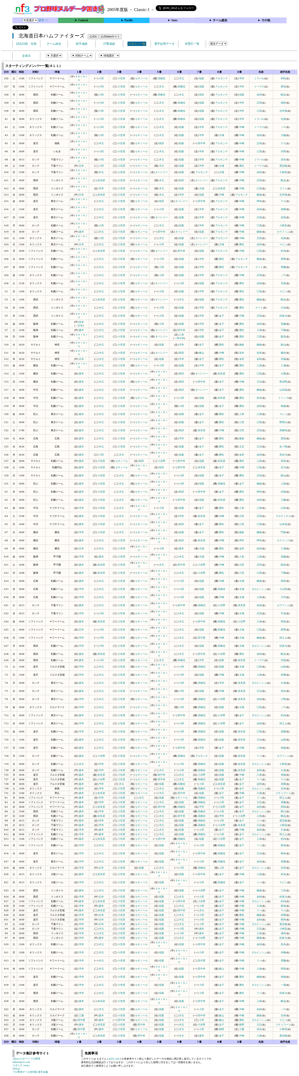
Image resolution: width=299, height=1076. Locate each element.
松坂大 (283, 315)
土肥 (283, 373)
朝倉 (283, 406)
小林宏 (283, 172)
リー (259, 755)
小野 (283, 699)
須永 (259, 1029)
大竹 (283, 597)
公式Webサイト (110, 36)
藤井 (283, 352)
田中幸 (201, 143)
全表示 (26, 55)
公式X (93, 36)
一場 (283, 984)
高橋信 (161, 78)
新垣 (283, 86)
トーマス (259, 86)
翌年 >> (43, 20)
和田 (283, 78)
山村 (283, 666)
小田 (101, 78)
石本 (81, 165)
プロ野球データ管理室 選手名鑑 (30, 1072)
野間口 (283, 422)
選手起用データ (164, 43)
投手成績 (81, 43)
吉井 (283, 788)
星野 (283, 259)
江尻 (259, 110)
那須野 (283, 381)
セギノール (141, 78)
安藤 (283, 323)
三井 (283, 890)
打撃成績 (109, 43)
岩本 (81, 322)
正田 (259, 102)
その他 (265, 20)
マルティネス (283, 516)
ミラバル (259, 78)
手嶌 (283, 613)
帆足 (283, 94)
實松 (241, 165)
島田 (201, 94)
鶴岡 (241, 1024)
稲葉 (201, 78)
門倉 (283, 532)
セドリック (283, 540)
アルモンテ (221, 78)
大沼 (283, 307)
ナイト (259, 267)
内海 (283, 491)
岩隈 (283, 209)
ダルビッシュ (259, 589)
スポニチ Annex (21, 1065)
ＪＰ (283, 127)
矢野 (283, 151)
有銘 (283, 747)
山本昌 (283, 389)
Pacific (129, 20)
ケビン (283, 244)
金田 (283, 217)
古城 (221, 135)
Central (83, 20)
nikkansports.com (21, 1062)
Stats (174, 20)
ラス (283, 143)
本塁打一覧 (192, 43)
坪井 (241, 78)
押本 (259, 201)
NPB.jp (16, 1068)
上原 (283, 483)
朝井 (283, 853)
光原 (283, 119)
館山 (283, 344)
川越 (283, 135)
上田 (221, 867)
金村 (259, 94)
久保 (283, 682)
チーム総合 (220, 20)
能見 (283, 336)
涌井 (283, 102)
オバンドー (161, 172)
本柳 (283, 952)
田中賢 (201, 637)
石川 (283, 467)
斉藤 (283, 267)
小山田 (283, 589)
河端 (283, 359)
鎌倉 (259, 194)
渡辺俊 (283, 165)
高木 (283, 874)
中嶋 (241, 127)
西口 (283, 811)
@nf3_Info (114, 1058)
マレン (283, 414)
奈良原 (101, 180)
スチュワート (283, 793)
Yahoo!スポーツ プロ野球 (26, 1058)
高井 (283, 460)
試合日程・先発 (26, 43)
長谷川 (283, 454)
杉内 (283, 250)
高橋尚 (283, 430)
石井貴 (283, 110)
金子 (221, 315)
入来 (259, 330)
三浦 (283, 365)
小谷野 (161, 460)
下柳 (283, 330)
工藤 (283, 499)
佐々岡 (283, 446)
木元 (181, 78)
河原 (283, 660)
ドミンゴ (283, 397)
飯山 (201, 352)
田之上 (283, 637)
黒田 (283, 438)
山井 (283, 507)
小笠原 (121, 78)
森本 (81, 231)
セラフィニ (283, 231)
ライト (283, 188)
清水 (283, 159)
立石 (259, 381)
